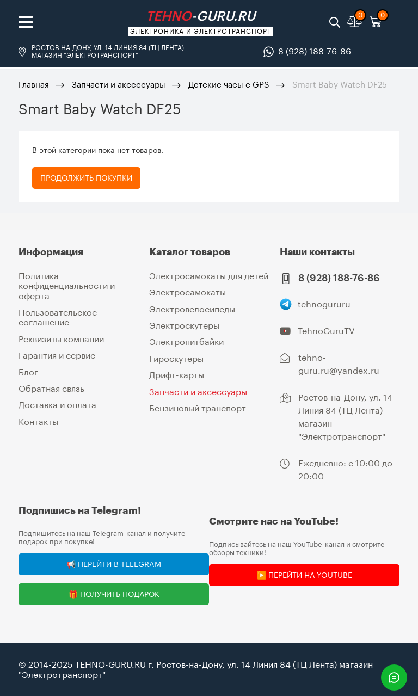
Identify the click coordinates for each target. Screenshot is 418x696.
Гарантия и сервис (57, 355)
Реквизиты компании (61, 339)
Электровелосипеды (192, 309)
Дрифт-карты (176, 374)
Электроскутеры (184, 325)
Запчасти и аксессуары (118, 84)
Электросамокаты (187, 292)
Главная (34, 84)
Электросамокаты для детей (208, 275)
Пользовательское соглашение (58, 317)
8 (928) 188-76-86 (314, 51)
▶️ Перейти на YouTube (304, 575)
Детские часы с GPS (228, 84)
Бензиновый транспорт (197, 408)
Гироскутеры (176, 358)
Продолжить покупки (86, 177)
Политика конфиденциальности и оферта (67, 285)
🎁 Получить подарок (114, 594)
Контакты (38, 421)
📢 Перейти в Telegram (113, 564)
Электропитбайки (186, 341)
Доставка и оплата (57, 404)
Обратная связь (51, 388)
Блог (28, 372)
